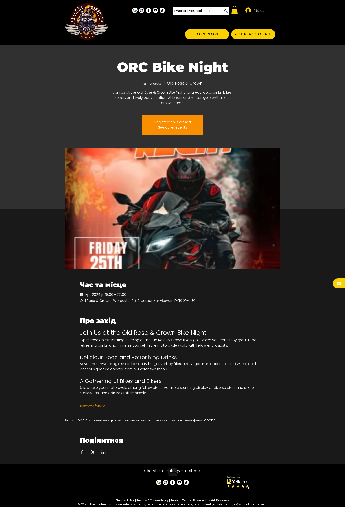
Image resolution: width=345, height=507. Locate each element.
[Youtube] (155, 10)
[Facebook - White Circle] (148, 10)
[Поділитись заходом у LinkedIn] (103, 452)
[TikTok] (162, 10)
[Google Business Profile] (135, 10)
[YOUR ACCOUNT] (253, 34)
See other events (172, 127)
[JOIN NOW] (207, 34)
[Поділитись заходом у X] (93, 452)
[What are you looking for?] (194, 11)
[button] (234, 10)
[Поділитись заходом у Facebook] (82, 452)
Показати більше (92, 406)
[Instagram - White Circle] (141, 10)
